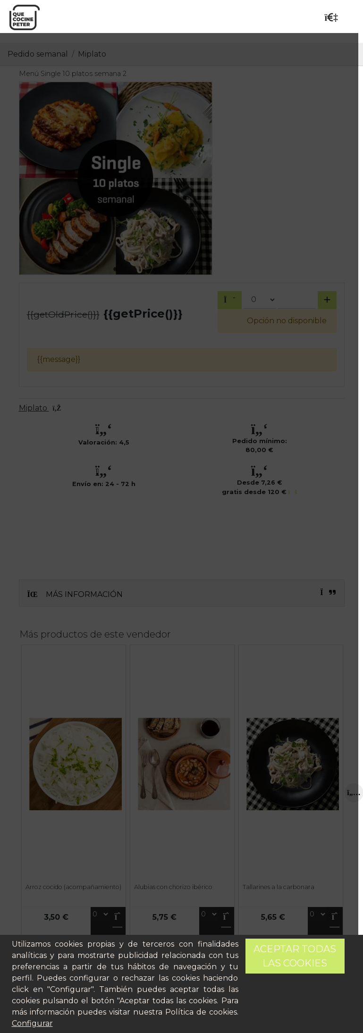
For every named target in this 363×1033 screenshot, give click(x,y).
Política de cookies (201, 1012)
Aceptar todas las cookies (294, 956)
